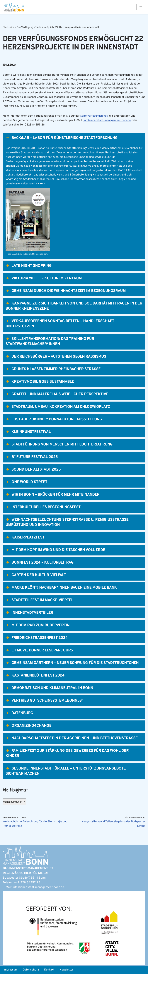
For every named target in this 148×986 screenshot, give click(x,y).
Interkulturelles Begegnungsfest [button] (43, 518)
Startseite (8, 27)
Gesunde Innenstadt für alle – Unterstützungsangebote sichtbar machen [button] (66, 782)
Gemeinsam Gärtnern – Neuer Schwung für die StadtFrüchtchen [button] (72, 674)
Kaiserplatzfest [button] (25, 548)
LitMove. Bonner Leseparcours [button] (39, 661)
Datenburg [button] (19, 724)
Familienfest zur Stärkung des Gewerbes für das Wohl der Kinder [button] (67, 765)
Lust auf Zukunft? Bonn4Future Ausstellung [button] (54, 430)
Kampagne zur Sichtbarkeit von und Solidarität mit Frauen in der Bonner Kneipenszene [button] (74, 317)
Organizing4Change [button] (28, 737)
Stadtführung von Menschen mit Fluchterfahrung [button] (59, 455)
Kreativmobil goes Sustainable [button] (40, 393)
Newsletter (69, 982)
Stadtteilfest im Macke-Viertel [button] (39, 611)
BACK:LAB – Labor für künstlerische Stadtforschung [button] (62, 146)
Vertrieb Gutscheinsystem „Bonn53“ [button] (44, 712)
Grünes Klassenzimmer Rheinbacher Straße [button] (53, 380)
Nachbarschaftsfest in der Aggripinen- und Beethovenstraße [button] (72, 749)
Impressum (11, 982)
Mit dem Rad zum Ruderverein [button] (37, 636)
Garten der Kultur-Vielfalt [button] (36, 586)
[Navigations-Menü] (141, 7)
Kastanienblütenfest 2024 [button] (35, 686)
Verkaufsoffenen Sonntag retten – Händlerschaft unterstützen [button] (60, 335)
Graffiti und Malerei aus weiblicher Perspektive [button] (57, 405)
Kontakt (51, 982)
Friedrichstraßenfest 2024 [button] (37, 649)
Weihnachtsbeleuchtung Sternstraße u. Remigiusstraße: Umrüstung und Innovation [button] (67, 534)
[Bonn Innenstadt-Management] (14, 7)
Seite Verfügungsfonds (101, 123)
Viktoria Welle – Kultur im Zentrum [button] (44, 289)
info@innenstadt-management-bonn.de (38, 899)
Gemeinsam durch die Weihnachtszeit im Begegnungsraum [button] (66, 302)
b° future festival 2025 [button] (32, 468)
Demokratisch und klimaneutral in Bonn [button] (49, 699)
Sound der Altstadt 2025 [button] (33, 480)
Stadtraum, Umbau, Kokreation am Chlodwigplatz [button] (58, 418)
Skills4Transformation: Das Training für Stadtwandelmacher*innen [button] (50, 353)
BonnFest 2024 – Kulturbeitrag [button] (40, 574)
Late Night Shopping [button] (29, 277)
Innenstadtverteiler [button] (29, 624)
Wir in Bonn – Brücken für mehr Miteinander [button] (52, 506)
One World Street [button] (26, 493)
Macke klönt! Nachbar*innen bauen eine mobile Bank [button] (61, 599)
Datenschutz (32, 982)
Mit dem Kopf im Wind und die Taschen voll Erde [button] (55, 561)
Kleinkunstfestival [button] (28, 443)
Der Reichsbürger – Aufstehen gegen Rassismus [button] (56, 368)
